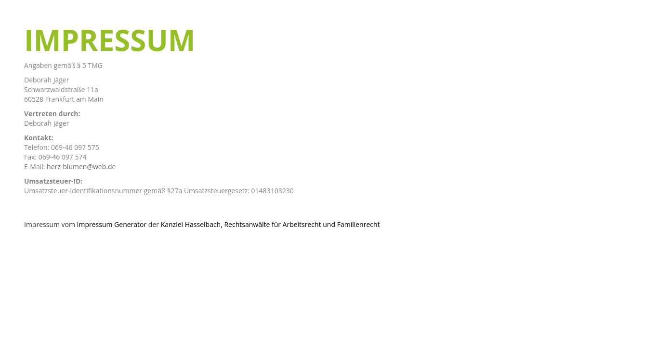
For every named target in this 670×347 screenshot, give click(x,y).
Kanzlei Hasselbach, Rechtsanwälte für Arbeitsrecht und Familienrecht (270, 224)
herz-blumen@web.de (81, 166)
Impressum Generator (112, 224)
